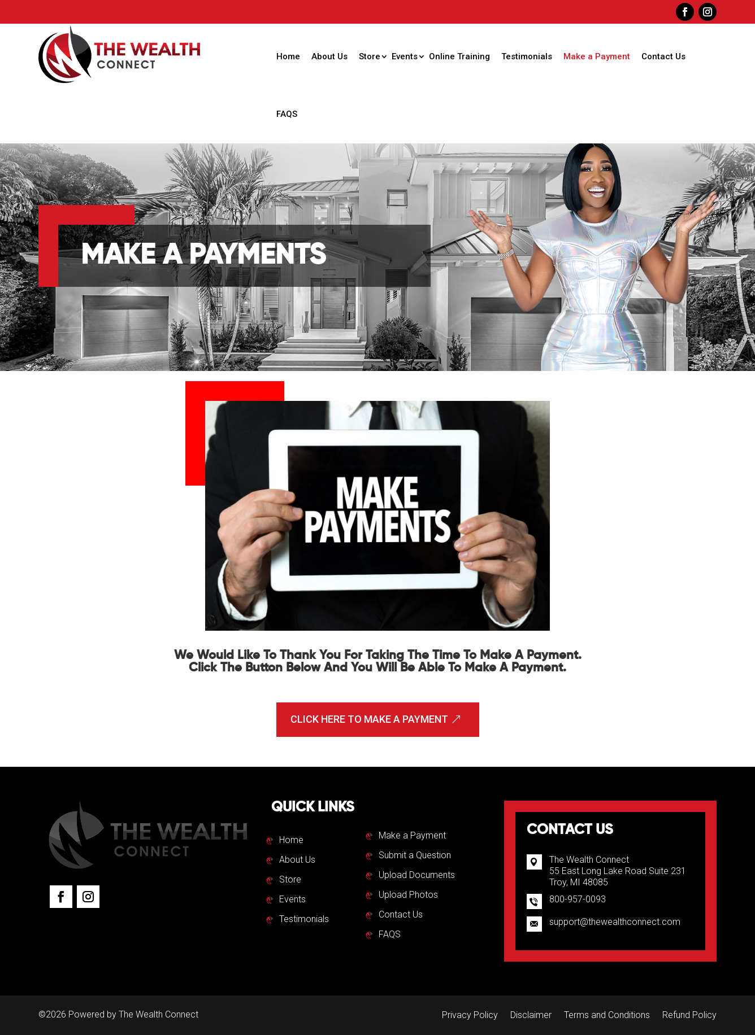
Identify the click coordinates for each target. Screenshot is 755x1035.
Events (405, 56)
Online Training (459, 56)
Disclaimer (531, 1015)
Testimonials (526, 56)
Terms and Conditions (607, 1015)
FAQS (286, 114)
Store (369, 56)
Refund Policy (689, 1015)
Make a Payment (596, 56)
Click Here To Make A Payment (369, 719)
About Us (329, 56)
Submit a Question (415, 856)
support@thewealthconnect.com (614, 921)
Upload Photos (408, 895)
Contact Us (663, 56)
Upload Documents (417, 875)
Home (288, 56)
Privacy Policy (470, 1015)
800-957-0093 (577, 899)
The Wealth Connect (158, 1014)
